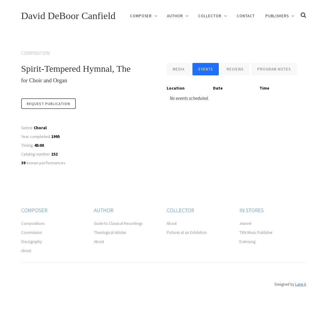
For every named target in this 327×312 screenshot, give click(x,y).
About (26, 250)
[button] (143, 16)
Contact (246, 15)
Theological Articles (110, 232)
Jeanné (245, 223)
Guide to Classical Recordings (118, 223)
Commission (31, 232)
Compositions (33, 223)
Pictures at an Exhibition (187, 232)
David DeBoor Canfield (68, 15)
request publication (48, 103)
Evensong (247, 241)
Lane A (300, 284)
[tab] (179, 69)
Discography (31, 241)
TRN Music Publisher (255, 232)
